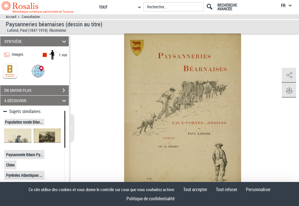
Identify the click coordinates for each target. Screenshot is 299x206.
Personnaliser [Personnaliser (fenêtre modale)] (258, 189)
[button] (38, 71)
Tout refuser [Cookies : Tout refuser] (226, 189)
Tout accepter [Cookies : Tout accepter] (195, 189)
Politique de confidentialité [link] (150, 198)
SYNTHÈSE (36, 41)
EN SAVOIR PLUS (36, 90)
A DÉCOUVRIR (36, 101)
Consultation (31, 16)
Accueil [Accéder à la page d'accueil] (11, 16)
